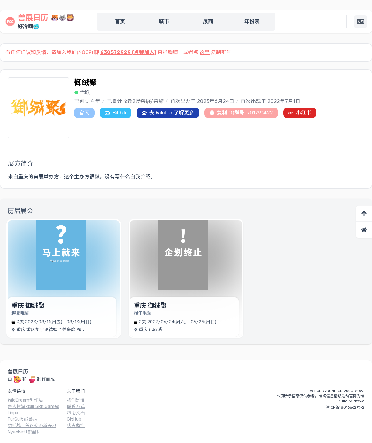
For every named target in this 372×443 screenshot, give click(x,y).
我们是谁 (76, 400)
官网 (84, 113)
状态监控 (76, 425)
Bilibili (115, 113)
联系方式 (76, 406)
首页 (120, 21)
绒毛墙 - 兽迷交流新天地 (32, 425)
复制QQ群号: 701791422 (241, 113)
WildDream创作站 (25, 400)
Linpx (13, 413)
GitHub (74, 419)
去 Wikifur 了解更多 (168, 113)
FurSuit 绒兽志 (22, 419)
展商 (208, 21)
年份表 (252, 21)
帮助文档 (76, 413)
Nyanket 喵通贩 (23, 432)
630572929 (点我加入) (128, 52)
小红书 (299, 113)
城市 (164, 21)
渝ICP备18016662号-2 (345, 407)
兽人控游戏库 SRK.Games (33, 406)
